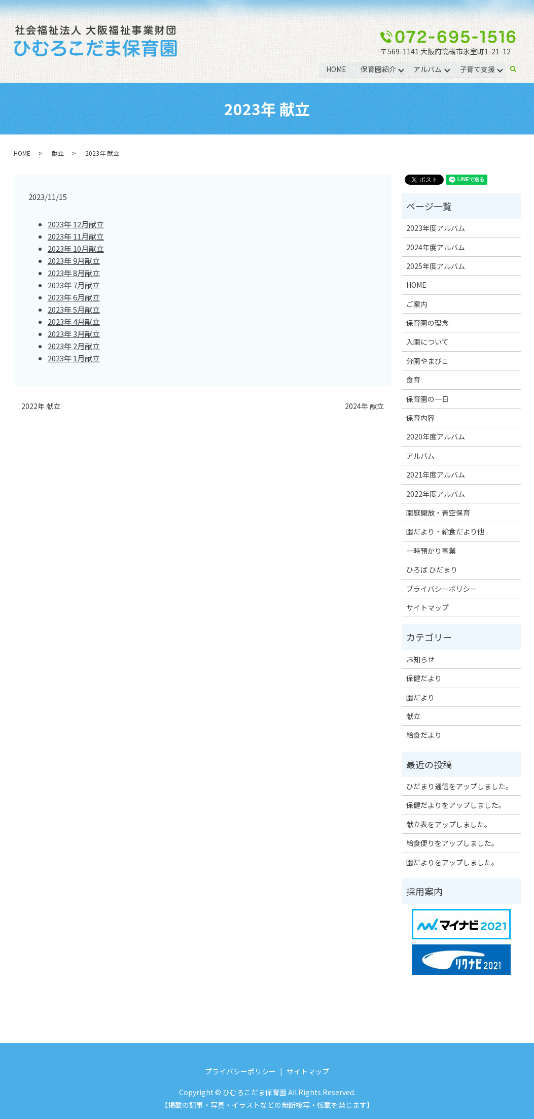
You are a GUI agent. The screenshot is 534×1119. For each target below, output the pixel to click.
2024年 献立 (364, 406)
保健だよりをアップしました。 (456, 805)
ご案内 (417, 304)
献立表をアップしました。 (448, 824)
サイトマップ (427, 607)
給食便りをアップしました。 (452, 843)
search (517, 69)
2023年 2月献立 (74, 346)
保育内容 (420, 418)
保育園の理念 (427, 323)
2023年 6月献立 (74, 297)
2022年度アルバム (435, 494)
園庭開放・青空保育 (438, 512)
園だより (420, 697)
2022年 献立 (40, 406)
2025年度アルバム (435, 266)
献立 (58, 153)
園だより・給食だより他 (445, 531)
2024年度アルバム (435, 247)
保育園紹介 (378, 69)
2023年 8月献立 (74, 272)
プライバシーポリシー (441, 589)
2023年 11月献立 (76, 236)
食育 (413, 380)
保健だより (424, 678)
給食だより (424, 735)
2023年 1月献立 (74, 358)
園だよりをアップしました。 (452, 862)
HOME (336, 69)
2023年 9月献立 (74, 260)
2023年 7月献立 (74, 285)
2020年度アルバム (435, 436)
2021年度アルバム (435, 474)
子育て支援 (477, 69)
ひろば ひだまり (431, 569)
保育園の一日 (427, 399)
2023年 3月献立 (74, 333)
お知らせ (420, 659)
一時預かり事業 (431, 551)
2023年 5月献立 (74, 309)
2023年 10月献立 (76, 248)
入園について (427, 341)
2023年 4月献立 (74, 321)
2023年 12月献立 (76, 224)
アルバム (427, 69)
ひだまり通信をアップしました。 (459, 786)
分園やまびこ (427, 361)
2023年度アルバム (435, 228)
